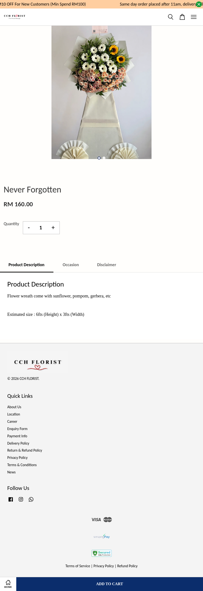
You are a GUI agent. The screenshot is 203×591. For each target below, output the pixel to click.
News (11, 472)
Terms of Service (78, 566)
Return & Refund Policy (24, 450)
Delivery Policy (18, 443)
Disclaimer (106, 264)
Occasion (71, 264)
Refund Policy (127, 566)
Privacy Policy (17, 457)
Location (13, 414)
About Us (14, 407)
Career (12, 421)
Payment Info (17, 436)
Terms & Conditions (22, 465)
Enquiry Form (17, 428)
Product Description (26, 264)
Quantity (11, 223)
